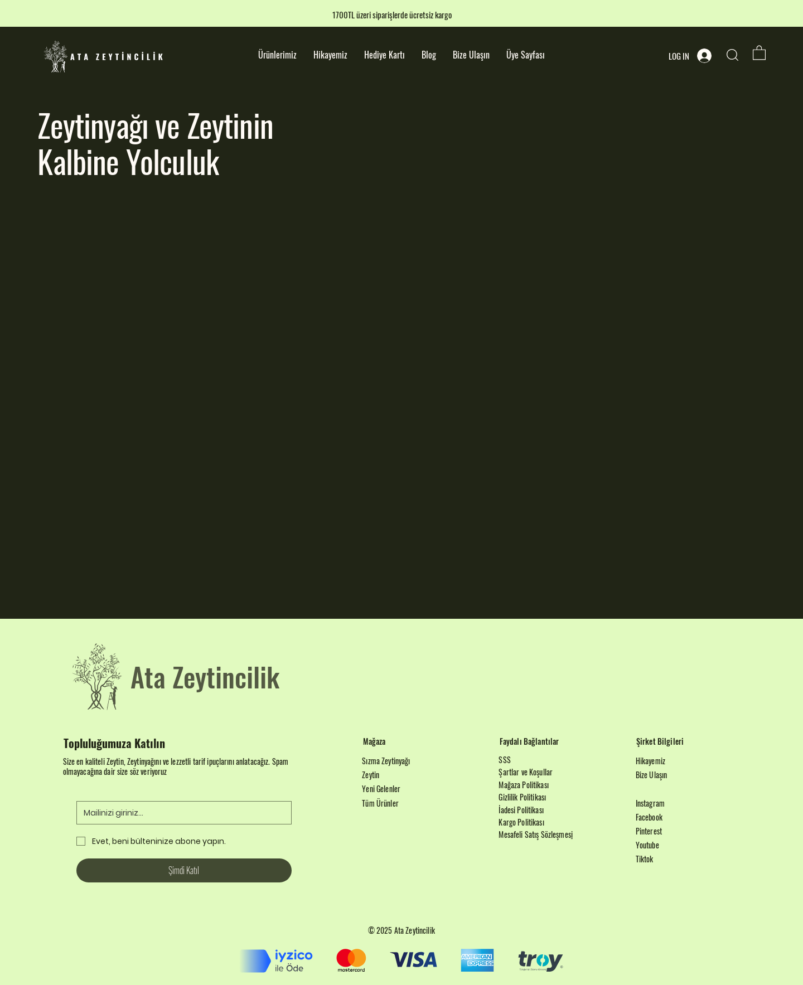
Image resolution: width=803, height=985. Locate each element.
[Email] (180, 813)
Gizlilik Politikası (522, 797)
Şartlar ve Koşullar (526, 772)
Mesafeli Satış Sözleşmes (534, 834)
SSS (504, 759)
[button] (759, 52)
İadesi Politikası (521, 810)
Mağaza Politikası (523, 784)
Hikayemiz (650, 760)
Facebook (649, 817)
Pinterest (649, 831)
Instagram (650, 803)
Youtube (647, 845)
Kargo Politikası (521, 822)
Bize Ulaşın (651, 774)
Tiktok (645, 859)
